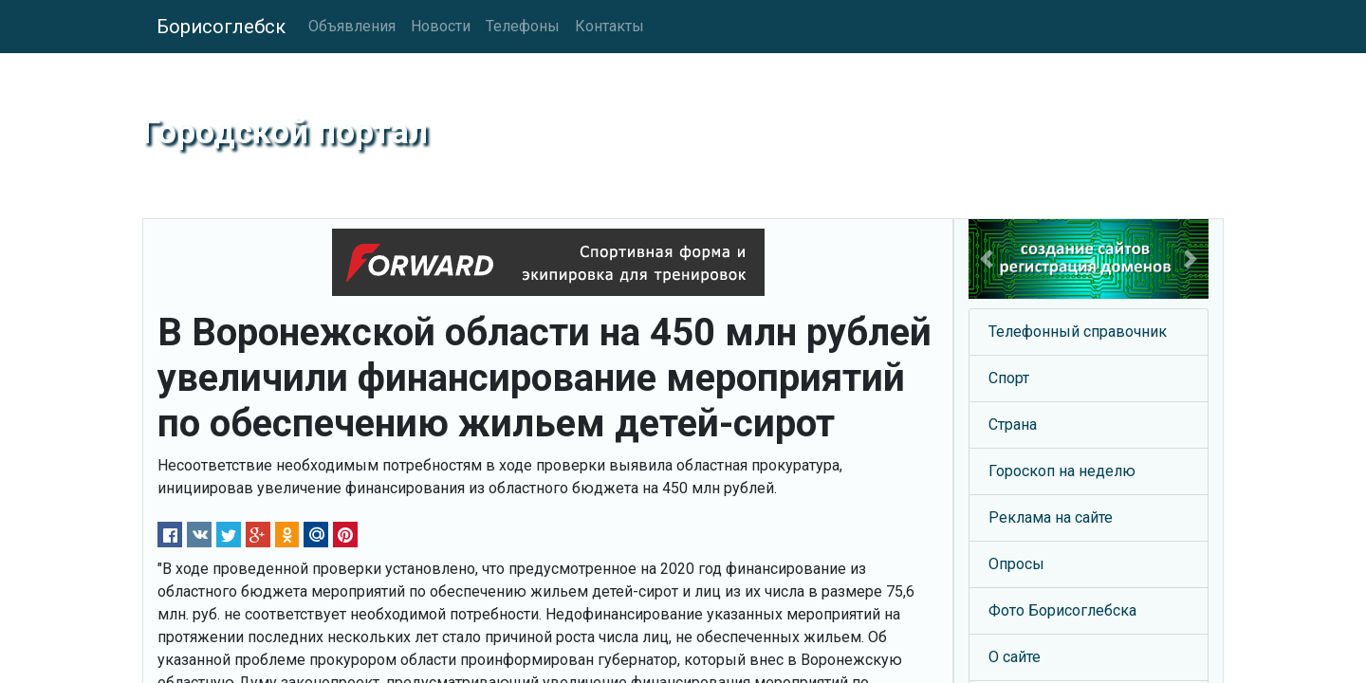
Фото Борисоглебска (1062, 610)
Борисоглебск (221, 26)
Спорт (1008, 378)
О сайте (1014, 657)
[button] (987, 259)
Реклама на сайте (1050, 517)
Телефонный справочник (1077, 332)
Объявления (352, 26)
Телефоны (523, 26)
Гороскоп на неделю (1061, 471)
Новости (441, 26)
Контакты (609, 26)
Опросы (1016, 564)
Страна (1012, 424)
